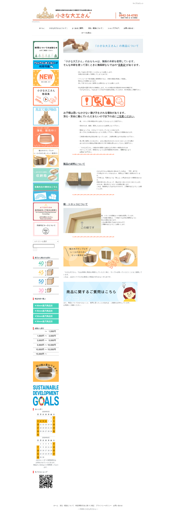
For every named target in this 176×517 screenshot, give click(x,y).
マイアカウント (137, 3)
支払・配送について (67, 505)
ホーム (55, 505)
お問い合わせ (118, 505)
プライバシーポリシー (104, 505)
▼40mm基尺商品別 (43, 306)
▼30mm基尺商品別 (43, 321)
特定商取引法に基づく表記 (84, 505)
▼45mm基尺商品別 (43, 311)
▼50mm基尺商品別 (43, 316)
